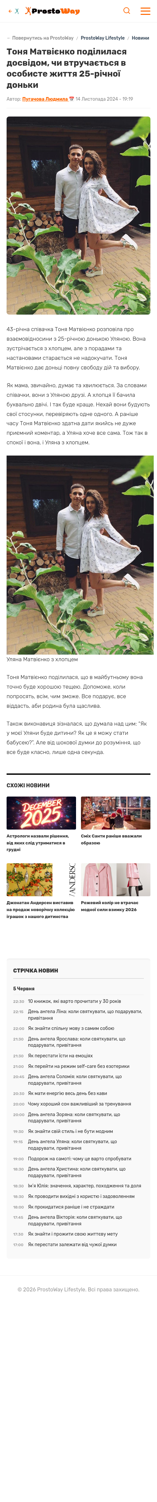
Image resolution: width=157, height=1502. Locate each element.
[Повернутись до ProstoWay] (14, 11)
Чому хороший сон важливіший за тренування (79, 1104)
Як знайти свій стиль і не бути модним (70, 1131)
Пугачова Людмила (45, 99)
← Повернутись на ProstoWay (40, 38)
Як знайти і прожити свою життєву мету (73, 1234)
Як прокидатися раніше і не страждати (71, 1207)
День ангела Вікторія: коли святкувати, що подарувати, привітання (75, 1220)
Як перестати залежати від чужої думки (72, 1244)
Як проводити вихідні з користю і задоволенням (81, 1196)
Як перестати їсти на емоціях (60, 1056)
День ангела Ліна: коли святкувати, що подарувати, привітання (85, 1015)
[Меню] (145, 11)
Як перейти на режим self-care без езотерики (78, 1066)
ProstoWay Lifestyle (102, 38)
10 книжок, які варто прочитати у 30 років (74, 1001)
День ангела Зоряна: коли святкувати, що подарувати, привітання (74, 1118)
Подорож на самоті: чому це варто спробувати (79, 1159)
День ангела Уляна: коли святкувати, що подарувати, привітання (72, 1145)
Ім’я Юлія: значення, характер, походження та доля (84, 1186)
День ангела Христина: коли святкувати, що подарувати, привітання (77, 1172)
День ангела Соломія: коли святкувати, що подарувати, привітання (75, 1080)
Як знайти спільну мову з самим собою (71, 1028)
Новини (140, 38)
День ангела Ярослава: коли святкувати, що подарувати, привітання (76, 1042)
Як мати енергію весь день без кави (67, 1093)
